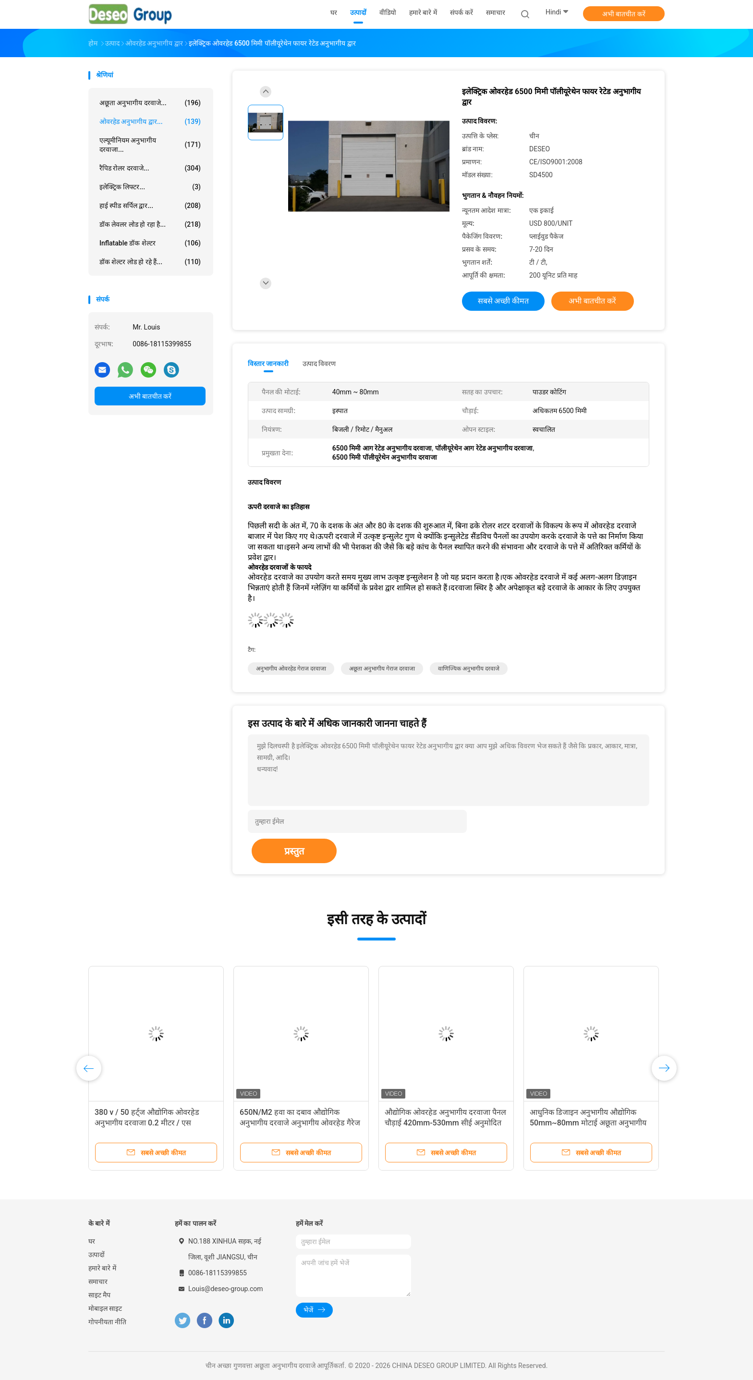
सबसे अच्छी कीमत (503, 300)
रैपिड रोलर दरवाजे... (150, 168)
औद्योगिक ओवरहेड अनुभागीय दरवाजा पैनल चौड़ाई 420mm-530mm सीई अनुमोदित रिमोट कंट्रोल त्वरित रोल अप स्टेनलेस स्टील (445, 1123)
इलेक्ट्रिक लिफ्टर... (150, 187)
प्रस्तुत (294, 851)
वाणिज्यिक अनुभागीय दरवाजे (468, 668)
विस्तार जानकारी (268, 363)
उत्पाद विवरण (319, 363)
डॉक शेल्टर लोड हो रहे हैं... (150, 262)
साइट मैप (99, 1295)
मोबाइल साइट (105, 1308)
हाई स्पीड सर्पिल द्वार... (150, 205)
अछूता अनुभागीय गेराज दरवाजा (382, 668)
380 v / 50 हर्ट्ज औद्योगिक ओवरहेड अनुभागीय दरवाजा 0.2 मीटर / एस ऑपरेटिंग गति (147, 1123)
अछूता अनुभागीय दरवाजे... (150, 103)
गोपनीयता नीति (107, 1322)
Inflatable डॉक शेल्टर (150, 243)
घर (91, 1241)
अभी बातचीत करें (623, 14)
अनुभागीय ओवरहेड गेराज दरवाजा (291, 668)
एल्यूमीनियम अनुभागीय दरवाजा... (150, 144)
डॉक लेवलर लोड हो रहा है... (150, 224)
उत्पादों (96, 1254)
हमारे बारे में (102, 1268)
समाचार (98, 1281)
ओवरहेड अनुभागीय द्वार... (150, 121)
